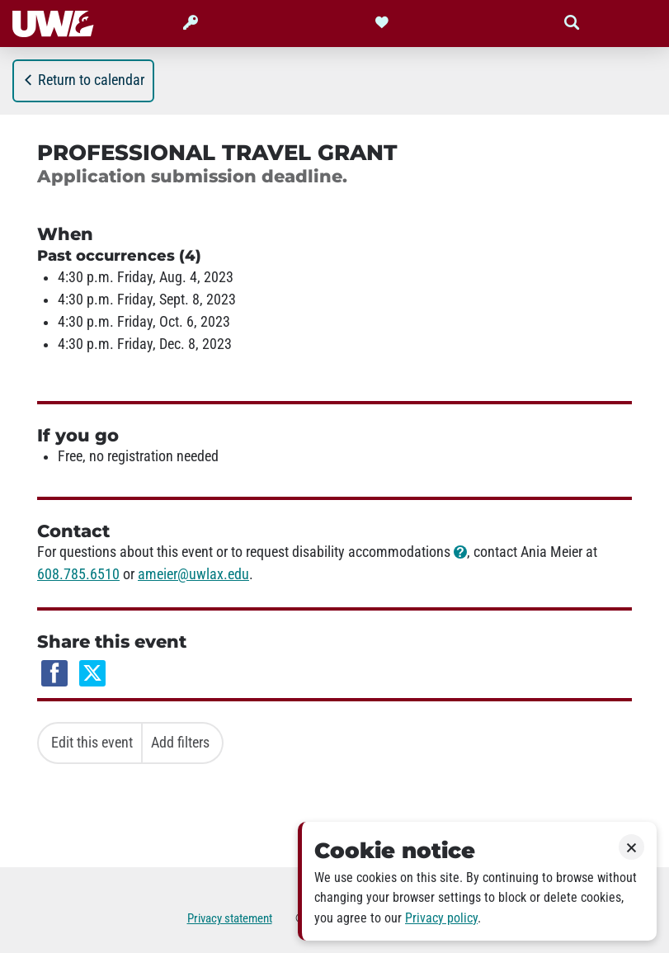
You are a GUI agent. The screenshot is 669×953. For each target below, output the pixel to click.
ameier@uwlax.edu (193, 574)
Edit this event (92, 742)
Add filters (180, 742)
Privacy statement (229, 918)
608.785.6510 (78, 574)
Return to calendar (83, 80)
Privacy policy (441, 918)
